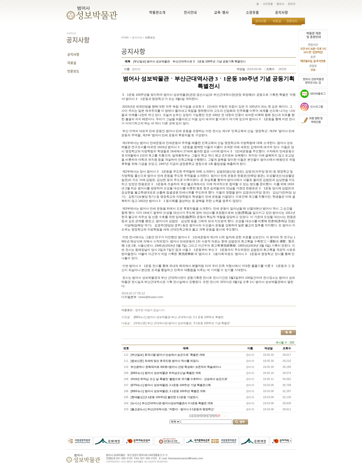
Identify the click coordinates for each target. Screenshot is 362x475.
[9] (215, 415)
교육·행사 (221, 12)
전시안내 (190, 12)
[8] (212, 415)
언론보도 (292, 21)
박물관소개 (157, 12)
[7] (209, 415)
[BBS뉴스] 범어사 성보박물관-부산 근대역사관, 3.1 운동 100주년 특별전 (179, 317)
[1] (190, 415)
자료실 (277, 21)
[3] (196, 415)
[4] (199, 415)
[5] (202, 415)
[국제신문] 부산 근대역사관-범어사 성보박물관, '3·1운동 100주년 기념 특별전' (182, 323)
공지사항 (281, 12)
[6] (206, 415)
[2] (193, 415)
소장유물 (252, 12)
